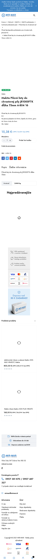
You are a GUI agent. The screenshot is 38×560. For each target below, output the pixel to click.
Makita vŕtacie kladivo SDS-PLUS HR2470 (18, 409)
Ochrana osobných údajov (8, 524)
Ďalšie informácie (17, 167)
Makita (3, 94)
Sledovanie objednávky (27, 510)
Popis (4, 167)
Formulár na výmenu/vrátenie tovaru (9, 519)
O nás (4, 504)
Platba (22, 517)
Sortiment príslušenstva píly (9, 25)
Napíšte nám (6, 528)
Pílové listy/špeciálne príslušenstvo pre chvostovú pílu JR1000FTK (17, 31)
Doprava (22, 514)
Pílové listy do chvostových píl (27, 25)
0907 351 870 (12, 479)
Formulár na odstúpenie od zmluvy (10, 513)
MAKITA (17, 22)
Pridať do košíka (25, 140)
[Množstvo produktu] (7, 140)
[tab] (4, 167)
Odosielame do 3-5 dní (21, 441)
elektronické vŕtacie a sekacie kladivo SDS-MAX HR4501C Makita (19, 361)
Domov (4, 22)
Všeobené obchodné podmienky (9, 508)
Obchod (10, 22)
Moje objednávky (25, 507)
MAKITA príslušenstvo (28, 22)
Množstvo (5, 137)
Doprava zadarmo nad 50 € (21, 445)
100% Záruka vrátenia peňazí (21, 436)
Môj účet (23, 504)
